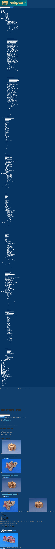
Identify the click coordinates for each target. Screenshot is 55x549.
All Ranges (4, 364)
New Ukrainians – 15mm (11, 58)
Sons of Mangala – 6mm (11, 96)
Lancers (8, 306)
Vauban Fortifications (8, 288)
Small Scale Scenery (6, 262)
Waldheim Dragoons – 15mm (12, 41)
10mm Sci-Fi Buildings (9, 339)
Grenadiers (9, 304)
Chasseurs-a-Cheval (10, 307)
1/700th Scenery (7, 343)
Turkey (6, 139)
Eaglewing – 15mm (10, 47)
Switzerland (7, 136)
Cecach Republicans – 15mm (14, 28)
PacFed (6, 199)
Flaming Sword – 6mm (11, 93)
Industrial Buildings (8, 264)
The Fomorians (7, 16)
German (6, 158)
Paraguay (6, 143)
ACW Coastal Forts (8, 281)
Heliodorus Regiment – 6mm (12, 95)
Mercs (6, 237)
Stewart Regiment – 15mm (12, 23)
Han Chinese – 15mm (11, 31)
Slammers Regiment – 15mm (12, 22)
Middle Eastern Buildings (9, 266)
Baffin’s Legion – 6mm (11, 109)
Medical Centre (9, 177)
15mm (6, 20)
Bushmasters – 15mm (11, 53)
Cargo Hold (9, 179)
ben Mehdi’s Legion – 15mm (12, 60)
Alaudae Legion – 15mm (11, 30)
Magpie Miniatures (8, 346)
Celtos (3, 12)
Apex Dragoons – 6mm (11, 94)
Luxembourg (7, 132)
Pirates (6, 147)
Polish (6, 201)
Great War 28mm (8, 298)
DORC (8, 245)
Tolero (6, 205)
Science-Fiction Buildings (9, 289)
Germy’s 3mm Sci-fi (8, 292)
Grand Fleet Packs (8, 119)
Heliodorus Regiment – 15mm (12, 44)
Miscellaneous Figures (9, 189)
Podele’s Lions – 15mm (13, 29)
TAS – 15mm (9, 33)
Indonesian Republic (8, 166)
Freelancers (9, 296)
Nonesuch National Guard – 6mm (13, 104)
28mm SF (4, 173)
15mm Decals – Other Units (12, 69)
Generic (6, 149)
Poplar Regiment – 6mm (11, 113)
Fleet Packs (7, 120)
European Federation (8, 159)
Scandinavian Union (8, 140)
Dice (7, 356)
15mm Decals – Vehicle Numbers (13, 70)
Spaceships (4, 152)
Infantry (6, 240)
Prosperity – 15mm (10, 57)
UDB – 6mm (9, 102)
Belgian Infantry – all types (12, 301)
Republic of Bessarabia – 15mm (12, 66)
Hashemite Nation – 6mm (11, 112)
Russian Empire (10, 333)
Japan (6, 127)
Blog (3, 11)
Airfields (6, 275)
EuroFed (6, 196)
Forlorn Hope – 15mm (11, 25)
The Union (9, 293)
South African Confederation (10, 161)
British (6, 156)
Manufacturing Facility (11, 181)
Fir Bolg (6, 17)
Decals (8, 327)
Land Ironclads (7, 328)
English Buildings (8, 263)
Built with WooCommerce (10, 526)
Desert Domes (9, 218)
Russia (6, 126)
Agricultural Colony (10, 211)
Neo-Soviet (7, 165)
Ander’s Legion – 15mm (11, 55)
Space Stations (7, 171)
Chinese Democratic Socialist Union (11, 160)
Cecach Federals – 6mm (13, 79)
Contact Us (4, 360)
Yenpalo (6, 204)
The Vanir (6, 14)
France (6, 125)
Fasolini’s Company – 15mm (14, 26)
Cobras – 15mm (10, 35)
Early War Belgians (10, 313)
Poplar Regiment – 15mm (11, 64)
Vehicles (6, 183)
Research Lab (9, 176)
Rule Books (9, 349)
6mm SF (3, 222)
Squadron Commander (9, 314)
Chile (6, 135)
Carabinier (9, 303)
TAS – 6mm (9, 85)
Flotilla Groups (9, 350)
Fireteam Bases (7, 208)
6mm (5, 71)
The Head (8, 178)
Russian (8, 352)
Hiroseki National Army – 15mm (13, 36)
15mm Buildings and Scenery (10, 210)
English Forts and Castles (9, 278)
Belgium (6, 131)
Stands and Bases (10, 357)
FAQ (3, 514)
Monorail (8, 213)
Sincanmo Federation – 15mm (12, 49)
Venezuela (6, 146)
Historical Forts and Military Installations (12, 277)
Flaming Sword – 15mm (11, 42)
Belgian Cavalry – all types (12, 302)
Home (3, 10)
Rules (6, 188)
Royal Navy (9, 351)
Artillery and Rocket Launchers (12, 260)
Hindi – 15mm (9, 63)
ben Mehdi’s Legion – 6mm (12, 110)
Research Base (9, 219)
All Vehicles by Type (8, 257)
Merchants (6, 148)
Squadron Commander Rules (12, 315)
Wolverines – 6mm (10, 89)
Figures (6, 182)
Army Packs (7, 224)
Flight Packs (9, 316)
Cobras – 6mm (9, 87)
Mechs (6, 239)
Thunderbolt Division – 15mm (12, 40)
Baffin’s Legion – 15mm (11, 59)
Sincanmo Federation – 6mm (12, 100)
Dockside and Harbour (9, 276)
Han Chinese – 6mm (10, 83)
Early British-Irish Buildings (10, 274)
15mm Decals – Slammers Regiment (13, 68)
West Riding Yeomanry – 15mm (12, 24)
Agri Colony (9, 244)
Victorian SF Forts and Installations (11, 282)
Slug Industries (7, 358)
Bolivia (6, 144)
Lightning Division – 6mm (11, 90)
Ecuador (6, 141)
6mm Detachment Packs (11, 72)
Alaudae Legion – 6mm (11, 82)
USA (5, 123)
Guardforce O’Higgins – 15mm (12, 56)
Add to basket (2, 416)
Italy (5, 138)
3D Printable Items (8, 359)
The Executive (9, 294)
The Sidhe (6, 13)
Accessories (7, 150)
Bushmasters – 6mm (10, 103)
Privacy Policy (2, 526)
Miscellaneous (7, 185)
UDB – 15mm (9, 52)
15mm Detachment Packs (11, 21)
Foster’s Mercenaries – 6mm (12, 101)
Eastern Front (7, 271)
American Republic (8, 157)
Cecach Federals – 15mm (13, 27)
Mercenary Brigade (8, 203)
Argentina (6, 133)
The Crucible (7, 19)
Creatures (6, 190)
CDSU (6, 197)
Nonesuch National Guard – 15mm (13, 54)
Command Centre (10, 175)
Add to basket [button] (6, 458)
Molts (8, 116)
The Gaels (6, 15)
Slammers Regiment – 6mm (12, 73)
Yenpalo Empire (7, 168)
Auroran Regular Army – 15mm (12, 61)
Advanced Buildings (10, 216)
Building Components (9, 184)
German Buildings (8, 272)
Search (12, 7)
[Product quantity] (5, 415)
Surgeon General (8, 354)
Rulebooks (6, 223)
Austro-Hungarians (10, 353)
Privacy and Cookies (6, 518)
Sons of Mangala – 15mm (11, 45)
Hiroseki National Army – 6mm (12, 88)
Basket (3, 365)
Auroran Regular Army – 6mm (12, 111)
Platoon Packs (7, 191)
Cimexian (6, 169)
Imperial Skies (5, 117)
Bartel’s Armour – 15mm (11, 65)
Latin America (7, 287)
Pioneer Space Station (8, 174)
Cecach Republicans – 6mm (14, 80)
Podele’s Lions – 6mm (13, 81)
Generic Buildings (10, 345)
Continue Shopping (3, 417)
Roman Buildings (8, 285)
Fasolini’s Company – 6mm (14, 78)
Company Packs (7, 225)
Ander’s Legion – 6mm (11, 105)
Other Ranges (4, 291)
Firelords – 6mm (10, 99)
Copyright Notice (5, 516)
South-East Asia (7, 286)
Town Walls (9, 248)
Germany (6, 124)
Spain (6, 137)
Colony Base (9, 217)
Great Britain (7, 122)
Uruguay (6, 142)
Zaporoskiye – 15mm (11, 34)
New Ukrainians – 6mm (11, 108)
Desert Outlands (10, 255)
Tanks (8, 258)
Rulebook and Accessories (9, 118)
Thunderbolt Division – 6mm (12, 91)
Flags (6, 151)
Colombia (6, 145)
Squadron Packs (7, 155)
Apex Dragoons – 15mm (11, 43)
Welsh (6, 163)
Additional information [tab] (6, 420)
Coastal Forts (9, 344)
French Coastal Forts (8, 279)
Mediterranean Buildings (9, 267)
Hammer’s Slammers (6, 18)
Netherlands (7, 130)
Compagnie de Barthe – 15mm (12, 46)
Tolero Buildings (10, 214)
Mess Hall (8, 180)
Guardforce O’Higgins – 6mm (12, 106)
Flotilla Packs (7, 121)
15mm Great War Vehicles (9, 311)
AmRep (6, 194)
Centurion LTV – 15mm (11, 67)
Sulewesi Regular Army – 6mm (12, 84)
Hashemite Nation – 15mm (12, 62)
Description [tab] (4, 419)
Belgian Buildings (8, 273)
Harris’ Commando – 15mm (12, 51)
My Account (4, 515)
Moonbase (9, 220)
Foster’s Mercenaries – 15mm (12, 50)
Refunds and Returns (6, 517)
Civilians (8, 305)
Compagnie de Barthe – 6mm (12, 97)
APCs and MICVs (10, 259)
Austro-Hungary (7, 128)
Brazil (6, 129)
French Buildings (8, 268)
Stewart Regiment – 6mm (11, 74)
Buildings (8, 297)
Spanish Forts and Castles (9, 280)
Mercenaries (9, 295)
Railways (6, 265)
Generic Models (10, 338)
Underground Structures (11, 254)
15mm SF (4, 186)
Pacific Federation (8, 162)
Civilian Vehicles (8, 207)
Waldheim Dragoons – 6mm (12, 92)
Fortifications (9, 215)
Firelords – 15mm (10, 48)
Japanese (6, 167)
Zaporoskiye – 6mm (10, 86)
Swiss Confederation (8, 164)
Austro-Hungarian (10, 335)
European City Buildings (9, 284)
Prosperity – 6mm (10, 107)
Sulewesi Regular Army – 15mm (13, 32)
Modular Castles (7, 283)
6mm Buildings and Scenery (10, 243)
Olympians (9, 337)
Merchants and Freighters (9, 170)
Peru (5, 134)
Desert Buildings (10, 212)
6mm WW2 (7, 312)
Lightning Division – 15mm (12, 39)
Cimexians (6, 206)
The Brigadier (7, 187)
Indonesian (6, 202)
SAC (5, 198)
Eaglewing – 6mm (10, 98)
